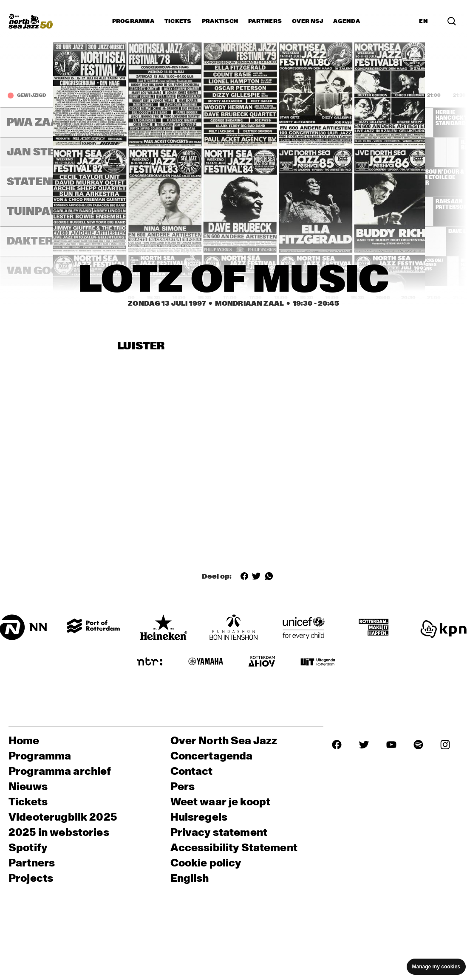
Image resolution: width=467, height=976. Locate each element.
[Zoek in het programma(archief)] (452, 21)
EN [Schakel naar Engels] (423, 21)
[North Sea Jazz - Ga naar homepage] (30, 21)
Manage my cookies (436, 967)
